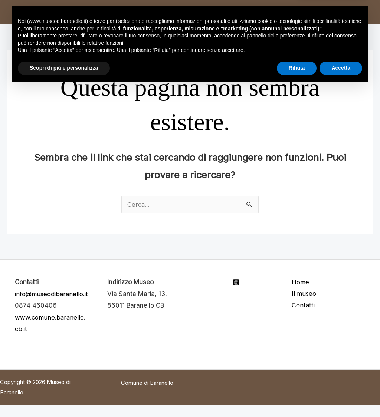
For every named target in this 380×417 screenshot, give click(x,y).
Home (73, 12)
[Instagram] (236, 282)
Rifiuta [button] (297, 397)
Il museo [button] (109, 12)
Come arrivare (292, 12)
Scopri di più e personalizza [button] (64, 397)
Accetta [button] (340, 397)
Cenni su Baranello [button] (174, 12)
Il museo (304, 294)
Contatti (241, 12)
